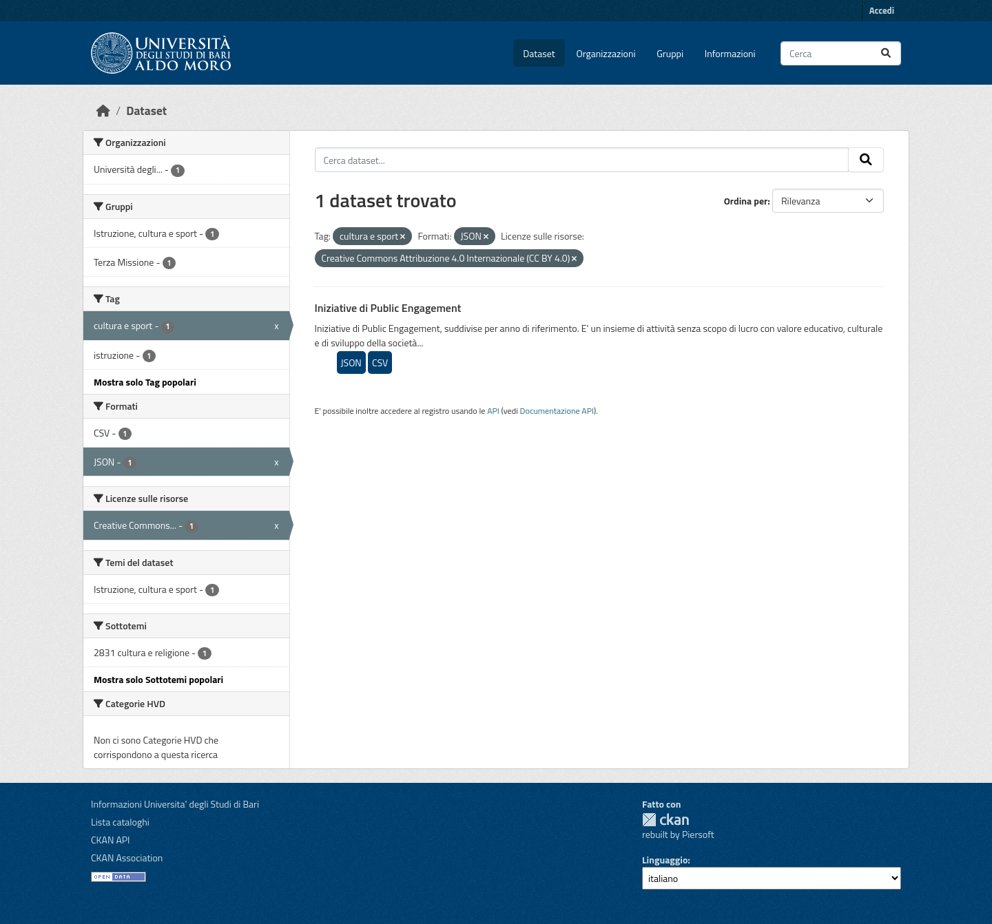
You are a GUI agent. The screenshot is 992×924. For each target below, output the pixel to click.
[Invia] (886, 53)
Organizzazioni (606, 53)
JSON (351, 362)
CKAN (665, 819)
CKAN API (110, 839)
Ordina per (746, 200)
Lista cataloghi (120, 822)
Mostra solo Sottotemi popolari (158, 679)
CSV (380, 362)
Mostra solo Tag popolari (145, 382)
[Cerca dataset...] (841, 53)
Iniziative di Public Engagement (388, 308)
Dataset (539, 53)
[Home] (103, 110)
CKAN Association (127, 857)
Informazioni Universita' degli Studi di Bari (175, 804)
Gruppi (670, 53)
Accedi (881, 10)
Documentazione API (557, 410)
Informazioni (730, 53)
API (493, 410)
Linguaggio (665, 859)
